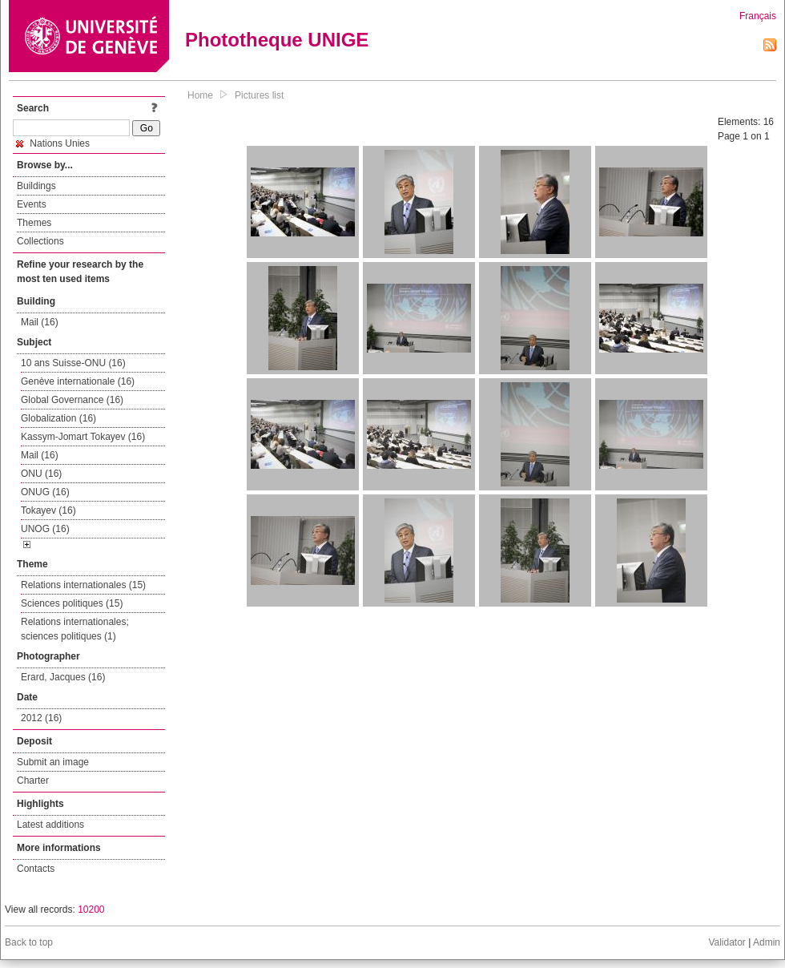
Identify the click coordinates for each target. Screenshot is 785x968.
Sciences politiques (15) (72, 603)
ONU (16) (41, 473)
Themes (34, 222)
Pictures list (259, 95)
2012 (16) (41, 718)
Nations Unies (53, 143)
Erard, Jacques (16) (63, 677)
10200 (91, 909)
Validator (726, 942)
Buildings (36, 186)
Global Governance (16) (72, 399)
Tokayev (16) (48, 510)
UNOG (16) (45, 528)
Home (200, 95)
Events (31, 204)
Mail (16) (39, 322)
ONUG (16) (45, 492)
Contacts (35, 868)
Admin (766, 942)
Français (757, 16)
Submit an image (53, 762)
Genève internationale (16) (78, 381)
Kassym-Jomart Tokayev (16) (83, 436)
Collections (40, 241)
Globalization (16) (58, 418)
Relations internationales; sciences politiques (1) (75, 629)
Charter (33, 780)
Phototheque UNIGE (276, 39)
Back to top (29, 942)
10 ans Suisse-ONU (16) (73, 363)
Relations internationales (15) (83, 585)
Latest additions (50, 824)
